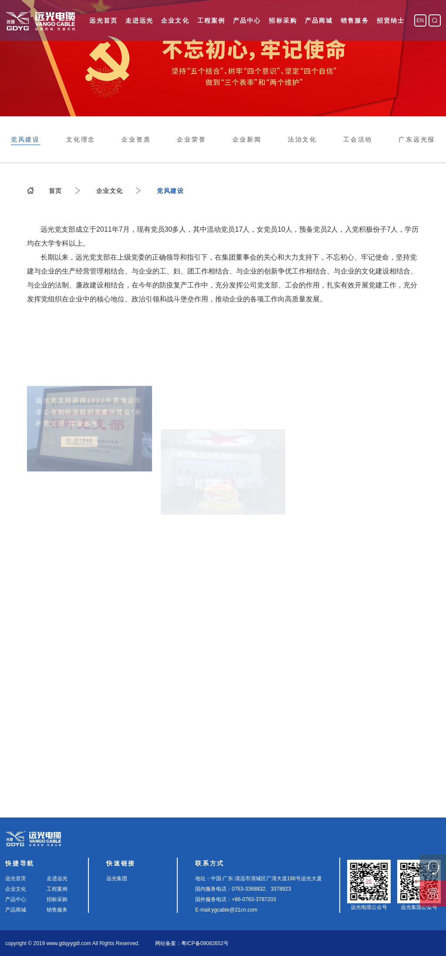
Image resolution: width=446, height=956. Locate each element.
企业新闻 (247, 139)
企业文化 (175, 20)
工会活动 (357, 139)
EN (420, 20)
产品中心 (247, 20)
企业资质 (136, 139)
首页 (55, 191)
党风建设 (25, 139)
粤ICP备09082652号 (205, 943)
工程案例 (211, 20)
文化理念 (80, 139)
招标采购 (283, 20)
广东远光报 (417, 139)
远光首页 (103, 20)
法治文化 (302, 139)
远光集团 (116, 878)
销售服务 (354, 20)
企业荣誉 (191, 139)
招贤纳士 (391, 20)
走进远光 (139, 20)
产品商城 (319, 20)
